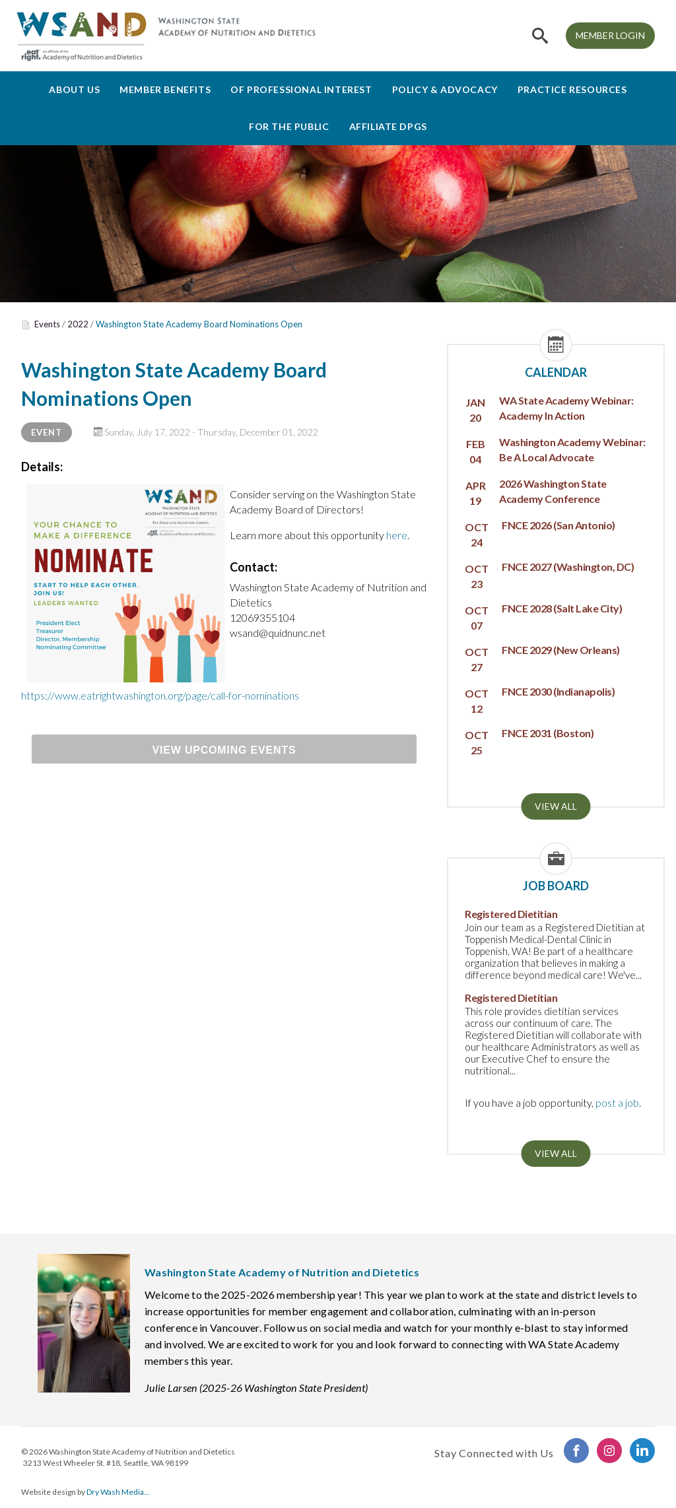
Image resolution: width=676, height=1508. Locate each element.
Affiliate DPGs (388, 126)
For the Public (289, 126)
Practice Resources (572, 89)
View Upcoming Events (224, 750)
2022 (77, 324)
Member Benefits (165, 89)
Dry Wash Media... (118, 1492)
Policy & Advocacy (445, 89)
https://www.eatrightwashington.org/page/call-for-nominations (160, 695)
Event (46, 432)
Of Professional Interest (301, 89)
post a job (617, 1102)
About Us (74, 89)
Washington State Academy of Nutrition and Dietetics (142, 1452)
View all (556, 806)
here (396, 535)
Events (47, 324)
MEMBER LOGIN (610, 35)
